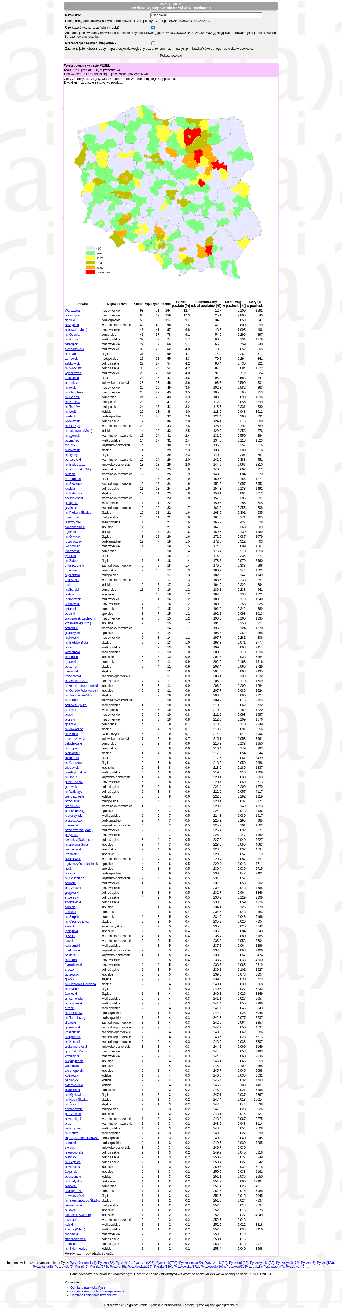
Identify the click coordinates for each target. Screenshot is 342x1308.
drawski (70, 1022)
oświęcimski (73, 1205)
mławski (70, 387)
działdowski (73, 859)
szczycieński (74, 498)
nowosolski (73, 1167)
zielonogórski (74, 1071)
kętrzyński (72, 580)
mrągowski (72, 436)
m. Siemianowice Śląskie (82, 1200)
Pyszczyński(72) (287, 1263)
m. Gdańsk (72, 397)
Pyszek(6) (308, 1263)
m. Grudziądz (74, 878)
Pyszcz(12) (124, 1263)
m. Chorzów (73, 763)
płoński (70, 719)
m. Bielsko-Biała (76, 642)
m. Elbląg (71, 700)
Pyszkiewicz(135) (140, 1266)
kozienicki (72, 1056)
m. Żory (70, 1104)
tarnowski (72, 359)
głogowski (72, 893)
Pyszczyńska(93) (262, 1263)
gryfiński (71, 508)
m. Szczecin (73, 484)
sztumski (71, 609)
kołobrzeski (73, 676)
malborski (72, 589)
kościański (72, 945)
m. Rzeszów (73, 1013)
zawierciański (74, 1196)
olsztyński (72, 325)
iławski (69, 941)
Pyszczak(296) (144, 1263)
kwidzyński (72, 551)
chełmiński (72, 950)
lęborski (70, 662)
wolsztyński (73, 1128)
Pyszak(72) (106, 1263)
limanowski (73, 517)
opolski (70, 614)
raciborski (72, 758)
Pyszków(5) (235, 1266)
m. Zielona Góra (76, 844)
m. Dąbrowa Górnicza (80, 984)
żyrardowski (73, 965)
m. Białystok (73, 1181)
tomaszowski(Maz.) (78, 431)
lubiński (70, 1244)
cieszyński (72, 671)
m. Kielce (71, 734)
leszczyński (73, 522)
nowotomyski (74, 1003)
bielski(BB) (72, 753)
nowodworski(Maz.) (78, 830)
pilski (68, 647)
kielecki (70, 926)
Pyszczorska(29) (191, 1263)
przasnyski (72, 315)
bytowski (71, 1186)
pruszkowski (73, 888)
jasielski (70, 873)
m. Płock (71, 960)
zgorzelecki (73, 902)
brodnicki (71, 383)
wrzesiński (72, 652)
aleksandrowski (76, 1046)
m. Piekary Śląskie (78, 512)
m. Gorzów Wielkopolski (82, 690)
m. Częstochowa (77, 921)
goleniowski (73, 1027)
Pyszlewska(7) (273, 1266)
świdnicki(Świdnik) (78, 1215)
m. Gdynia (72, 334)
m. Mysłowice (74, 1095)
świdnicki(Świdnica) (79, 840)
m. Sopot (71, 748)
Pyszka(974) (99, 1266)
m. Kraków (72, 402)
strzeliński (72, 897)
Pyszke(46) (118, 1266)
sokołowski (72, 604)
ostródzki (71, 628)
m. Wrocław (73, 368)
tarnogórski (73, 479)
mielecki (70, 416)
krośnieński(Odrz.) (78, 623)
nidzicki (70, 474)
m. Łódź (70, 411)
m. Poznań (72, 339)
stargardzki (73, 1037)
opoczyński (73, 1176)
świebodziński (75, 527)
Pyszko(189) (163, 1266)
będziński (71, 666)
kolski (69, 1224)
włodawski (72, 767)
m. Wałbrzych (74, 792)
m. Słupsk (72, 917)
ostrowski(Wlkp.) (76, 705)
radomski (71, 1234)
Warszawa (72, 310)
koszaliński (72, 1032)
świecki (70, 1148)
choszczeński (74, 565)
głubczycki (72, 633)
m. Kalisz (71, 1133)
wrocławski (72, 421)
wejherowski (73, 849)
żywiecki (71, 994)
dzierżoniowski (75, 1239)
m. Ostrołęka (74, 392)
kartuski (70, 912)
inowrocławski (75, 739)
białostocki (72, 1090)
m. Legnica (73, 1162)
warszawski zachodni (80, 618)
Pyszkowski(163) (213, 1266)
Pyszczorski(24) (216, 1263)
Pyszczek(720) (166, 1263)
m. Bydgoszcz (75, 464)
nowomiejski (73, 1119)
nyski (68, 868)
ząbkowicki (72, 363)
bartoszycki (73, 460)
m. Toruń (71, 777)
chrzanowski (74, 1109)
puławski (71, 1210)
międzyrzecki (74, 1061)
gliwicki (70, 979)
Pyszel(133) (325, 1263)
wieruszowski (74, 796)
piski (68, 1123)
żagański (71, 1172)
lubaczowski (73, 541)
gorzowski (72, 974)
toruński (70, 445)
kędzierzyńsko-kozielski (81, 864)
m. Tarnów (72, 407)
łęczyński (71, 931)
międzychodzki (75, 772)
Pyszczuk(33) (238, 1263)
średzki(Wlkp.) (75, 1229)
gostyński (71, 503)
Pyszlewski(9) (295, 1266)
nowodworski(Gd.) (78, 469)
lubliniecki (72, 378)
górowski (71, 787)
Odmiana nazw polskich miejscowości (97, 1291)
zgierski (70, 532)
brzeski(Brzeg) (75, 811)
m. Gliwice (72, 537)
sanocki (70, 1143)
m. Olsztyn (72, 426)
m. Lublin (71, 657)
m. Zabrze (72, 561)
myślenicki (72, 575)
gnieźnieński (74, 998)
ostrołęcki (72, 344)
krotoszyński (74, 816)
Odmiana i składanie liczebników (93, 1295)
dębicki (70, 320)
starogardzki (73, 1191)
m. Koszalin (73, 1042)
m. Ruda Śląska (76, 1099)
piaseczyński (74, 782)
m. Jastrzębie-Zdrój (78, 695)
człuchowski (73, 743)
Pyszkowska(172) (186, 1266)
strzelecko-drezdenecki (81, 686)
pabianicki (72, 1080)
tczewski (71, 570)
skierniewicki (74, 1085)
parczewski (73, 1114)
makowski (72, 638)
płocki (69, 715)
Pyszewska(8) (43, 1266)
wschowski (72, 1066)
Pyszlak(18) (253, 1266)
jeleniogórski (74, 1152)
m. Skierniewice (76, 1249)
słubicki (70, 907)
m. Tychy (71, 455)
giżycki (70, 936)
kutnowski (72, 1075)
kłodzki (70, 488)
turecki (69, 1008)
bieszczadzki (74, 820)
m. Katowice (73, 493)
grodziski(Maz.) (76, 1051)
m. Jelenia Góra (76, 681)
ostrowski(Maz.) (76, 330)
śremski (70, 710)
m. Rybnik (72, 989)
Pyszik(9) (81, 1266)
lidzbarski (71, 1220)
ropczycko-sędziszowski (82, 1138)
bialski (69, 594)
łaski (68, 585)
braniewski (72, 806)
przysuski (71, 835)
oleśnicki (71, 1157)
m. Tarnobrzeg (75, 1018)
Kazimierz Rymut (123, 1274)
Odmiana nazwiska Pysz (87, 1288)
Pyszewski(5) (64, 1266)
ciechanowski (74, 349)
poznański (72, 440)
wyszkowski (73, 373)
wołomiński (73, 546)
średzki (70, 970)
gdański (70, 724)
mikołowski (72, 450)
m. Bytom (72, 354)
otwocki (70, 883)
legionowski (73, 599)
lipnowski (71, 825)
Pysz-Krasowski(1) (83, 1263)
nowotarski (72, 801)
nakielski (71, 955)
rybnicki (70, 556)
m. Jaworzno (74, 729)
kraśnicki (71, 854)
